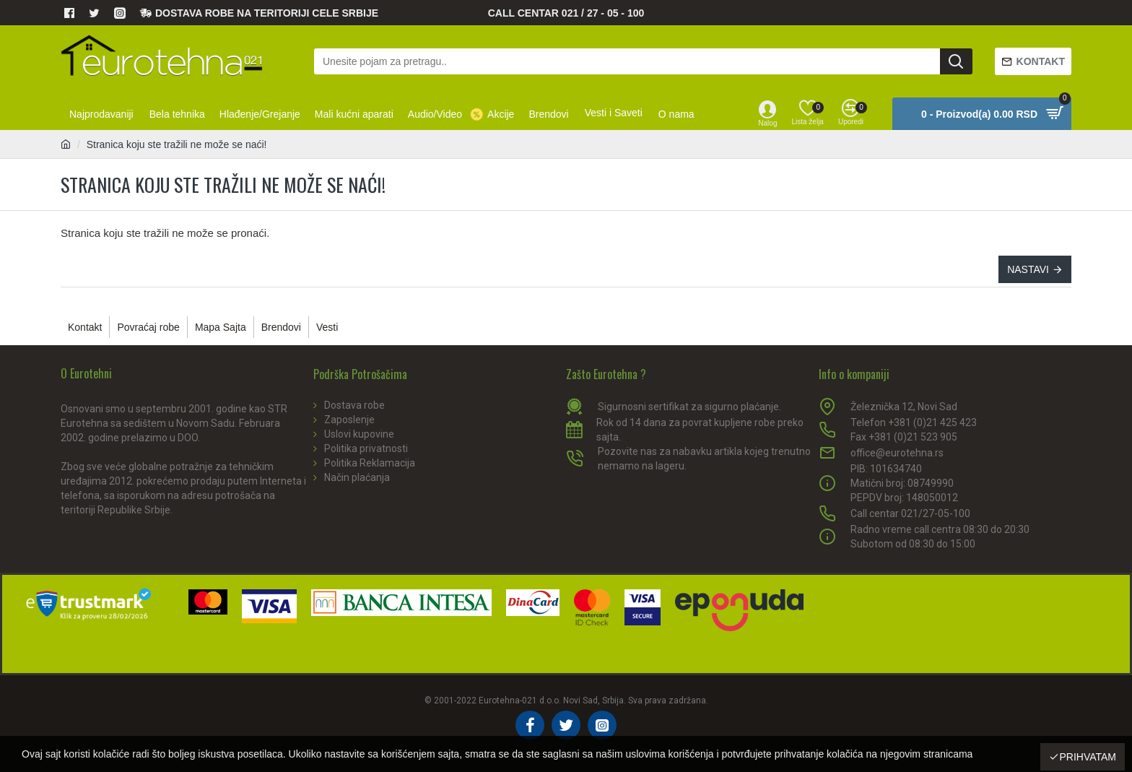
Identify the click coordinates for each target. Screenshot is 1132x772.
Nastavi (1028, 269)
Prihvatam (1087, 757)
